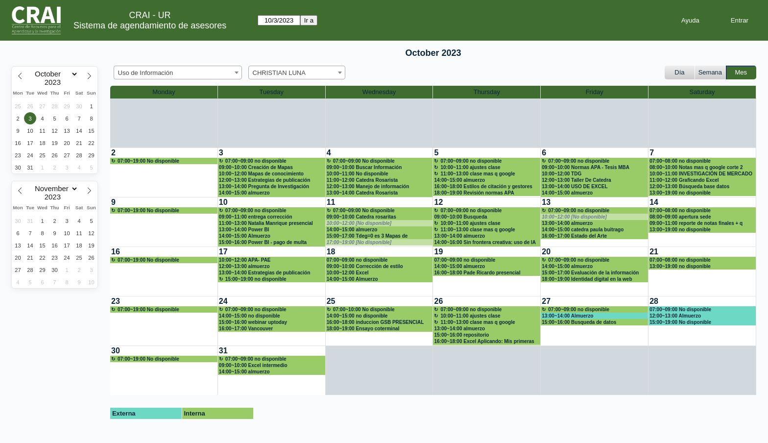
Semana (710, 72)
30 (115, 350)
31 (223, 350)
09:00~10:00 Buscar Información (364, 167)
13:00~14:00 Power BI (244, 229)
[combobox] (178, 72)
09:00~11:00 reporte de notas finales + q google (696, 223)
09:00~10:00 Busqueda (460, 217)
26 (438, 301)
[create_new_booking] (163, 172)
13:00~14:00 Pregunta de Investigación (264, 186)
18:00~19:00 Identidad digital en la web (587, 279)
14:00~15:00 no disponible (249, 316)
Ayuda (690, 20)
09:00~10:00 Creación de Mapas (256, 167)
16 (115, 251)
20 (546, 251)
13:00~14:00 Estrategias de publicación (264, 272)
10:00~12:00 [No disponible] (359, 223)
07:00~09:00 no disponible (256, 161)
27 (546, 301)
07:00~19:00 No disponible (148, 161)
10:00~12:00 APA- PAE (245, 260)
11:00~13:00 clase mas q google (477, 173)
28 (653, 301)
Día (679, 72)
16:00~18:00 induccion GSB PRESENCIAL (375, 322)
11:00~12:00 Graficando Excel (684, 180)
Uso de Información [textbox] (145, 72)
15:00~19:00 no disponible (256, 279)
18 (331, 251)
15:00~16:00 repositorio (461, 335)
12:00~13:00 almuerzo (244, 266)
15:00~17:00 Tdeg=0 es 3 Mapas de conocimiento (367, 236)
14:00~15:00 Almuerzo (244, 236)
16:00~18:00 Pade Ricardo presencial (477, 272)
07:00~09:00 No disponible (364, 161)
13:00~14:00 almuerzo (459, 236)
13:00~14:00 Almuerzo (567, 316)
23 (115, 301)
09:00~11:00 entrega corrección (255, 217)
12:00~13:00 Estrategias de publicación (264, 180)
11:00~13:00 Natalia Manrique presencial (266, 223)
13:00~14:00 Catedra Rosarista (362, 193)
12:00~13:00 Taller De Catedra (576, 180)
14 (653, 202)
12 (438, 202)
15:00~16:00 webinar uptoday (253, 322)
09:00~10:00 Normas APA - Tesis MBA (585, 167)
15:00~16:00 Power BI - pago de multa (263, 242)
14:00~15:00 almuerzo (244, 193)
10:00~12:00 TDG (561, 173)
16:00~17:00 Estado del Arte (574, 236)
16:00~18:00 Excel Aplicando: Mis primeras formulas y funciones (484, 342)
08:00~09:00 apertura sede (680, 217)
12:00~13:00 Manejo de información (368, 186)
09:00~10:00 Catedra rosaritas (361, 217)
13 (546, 202)
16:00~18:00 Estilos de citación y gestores (483, 186)
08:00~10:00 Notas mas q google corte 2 (696, 167)
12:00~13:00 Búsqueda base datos (689, 186)
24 (223, 301)
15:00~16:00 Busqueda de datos (579, 322)
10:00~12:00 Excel (348, 272)
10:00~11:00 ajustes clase (470, 167)
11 (331, 202)
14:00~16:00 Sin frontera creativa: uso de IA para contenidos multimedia (484, 243)
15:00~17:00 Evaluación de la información (590, 272)
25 (331, 301)
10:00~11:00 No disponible (357, 173)
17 (223, 251)
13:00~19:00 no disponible (680, 193)
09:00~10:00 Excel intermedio (253, 365)
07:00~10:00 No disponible (364, 309)
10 (223, 202)
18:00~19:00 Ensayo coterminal (363, 328)
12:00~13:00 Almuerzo (675, 316)
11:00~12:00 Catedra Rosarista (362, 180)
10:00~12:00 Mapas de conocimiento (261, 173)
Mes (741, 72)
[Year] (55, 82)
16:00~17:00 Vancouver (246, 328)
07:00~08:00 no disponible (680, 161)
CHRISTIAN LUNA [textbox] (279, 72)
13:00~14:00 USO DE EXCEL (574, 186)
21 (653, 251)
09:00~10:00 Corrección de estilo (365, 266)
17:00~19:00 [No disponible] (359, 242)
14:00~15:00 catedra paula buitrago (583, 229)
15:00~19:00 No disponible (680, 322)
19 (438, 251)
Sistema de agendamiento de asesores (149, 25)
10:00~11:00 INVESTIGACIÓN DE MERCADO (700, 173)
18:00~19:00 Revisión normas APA (474, 193)
